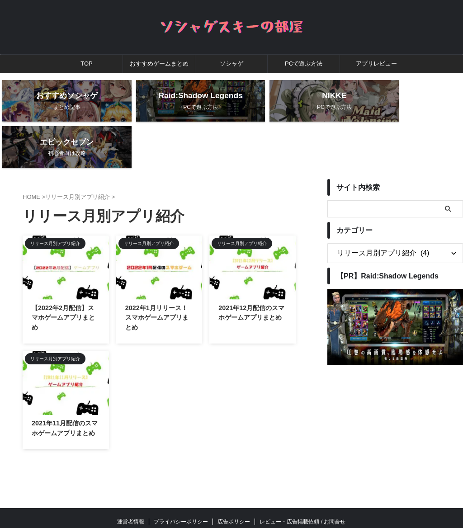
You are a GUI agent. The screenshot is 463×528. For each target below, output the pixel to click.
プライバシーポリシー (181, 479)
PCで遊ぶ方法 (303, 63)
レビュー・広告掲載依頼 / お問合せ (302, 479)
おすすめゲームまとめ (159, 63)
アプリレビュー (376, 63)
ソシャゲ (231, 63)
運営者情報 (130, 479)
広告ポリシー (233, 479)
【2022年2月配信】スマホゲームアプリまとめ (63, 274)
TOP (86, 63)
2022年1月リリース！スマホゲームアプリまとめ (157, 274)
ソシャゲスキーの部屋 (231, 498)
